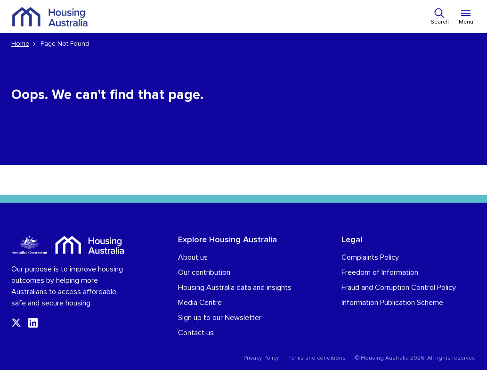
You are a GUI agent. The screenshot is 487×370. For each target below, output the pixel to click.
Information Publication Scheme (392, 302)
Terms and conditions (317, 358)
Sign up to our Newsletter (219, 317)
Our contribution (204, 272)
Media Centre (200, 302)
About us (193, 257)
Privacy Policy (261, 358)
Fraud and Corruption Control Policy (398, 287)
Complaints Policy (370, 257)
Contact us (196, 333)
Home (20, 44)
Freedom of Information (379, 272)
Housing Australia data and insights (235, 287)
